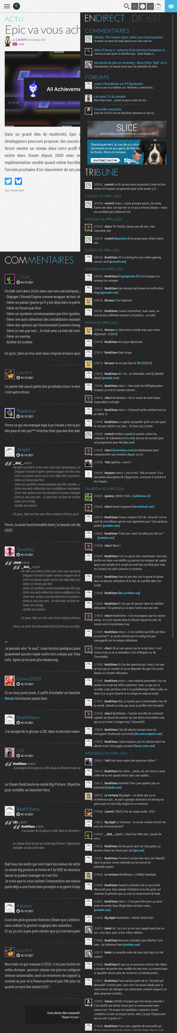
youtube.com (110, 378)
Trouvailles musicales (107, 109)
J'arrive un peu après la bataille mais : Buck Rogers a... (125, 53)
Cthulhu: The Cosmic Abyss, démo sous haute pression (128, 37)
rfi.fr (114, 334)
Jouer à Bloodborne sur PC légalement (118, 84)
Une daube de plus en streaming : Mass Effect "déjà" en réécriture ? (131, 63)
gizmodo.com (109, 292)
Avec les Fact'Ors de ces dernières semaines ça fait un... (125, 112)
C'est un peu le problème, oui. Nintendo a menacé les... (124, 87)
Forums (97, 77)
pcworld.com (117, 261)
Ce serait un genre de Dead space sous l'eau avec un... (124, 40)
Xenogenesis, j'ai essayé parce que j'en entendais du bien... (126, 66)
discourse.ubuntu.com (148, 734)
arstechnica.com (123, 450)
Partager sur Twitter (8, 181)
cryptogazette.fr (128, 276)
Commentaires (107, 30)
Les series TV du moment (110, 96)
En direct (104, 18)
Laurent (21, 39)
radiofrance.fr (142, 496)
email (21, 44)
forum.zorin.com (144, 746)
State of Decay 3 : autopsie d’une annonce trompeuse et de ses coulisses (131, 50)
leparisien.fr (122, 238)
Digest (146, 18)
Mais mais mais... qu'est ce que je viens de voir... (121, 100)
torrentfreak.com (143, 506)
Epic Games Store (14, 190)
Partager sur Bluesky (18, 181)
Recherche (127, 6)
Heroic (9, 698)
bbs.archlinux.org (129, 593)
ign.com (129, 442)
